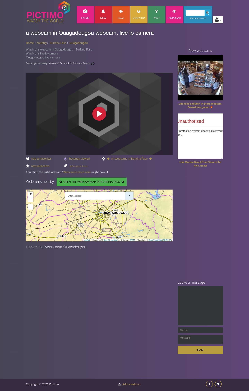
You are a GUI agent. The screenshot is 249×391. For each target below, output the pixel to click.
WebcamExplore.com (77, 172)
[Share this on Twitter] (218, 385)
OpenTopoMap (155, 240)
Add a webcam (131, 384)
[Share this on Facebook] (209, 385)
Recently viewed (79, 158)
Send (200, 349)
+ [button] (31, 194)
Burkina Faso (58, 43)
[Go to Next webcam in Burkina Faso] (150, 158)
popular (174, 15)
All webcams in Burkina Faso (129, 158)
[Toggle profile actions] (218, 19)
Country (139, 15)
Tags (121, 15)
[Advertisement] (200, 225)
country (42, 43)
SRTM (132, 240)
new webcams (40, 166)
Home (85, 15)
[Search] (198, 13)
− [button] (31, 199)
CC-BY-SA (167, 240)
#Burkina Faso (78, 166)
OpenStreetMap (110, 240)
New (103, 15)
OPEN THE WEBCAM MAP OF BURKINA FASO (91, 182)
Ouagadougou (78, 43)
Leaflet (87, 240)
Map (157, 15)
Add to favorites (41, 158)
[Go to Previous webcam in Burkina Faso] (109, 158)
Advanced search (198, 18)
